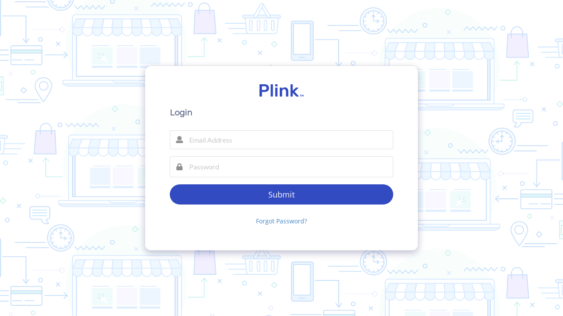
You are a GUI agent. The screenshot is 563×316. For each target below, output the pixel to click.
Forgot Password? (281, 221)
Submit (281, 194)
